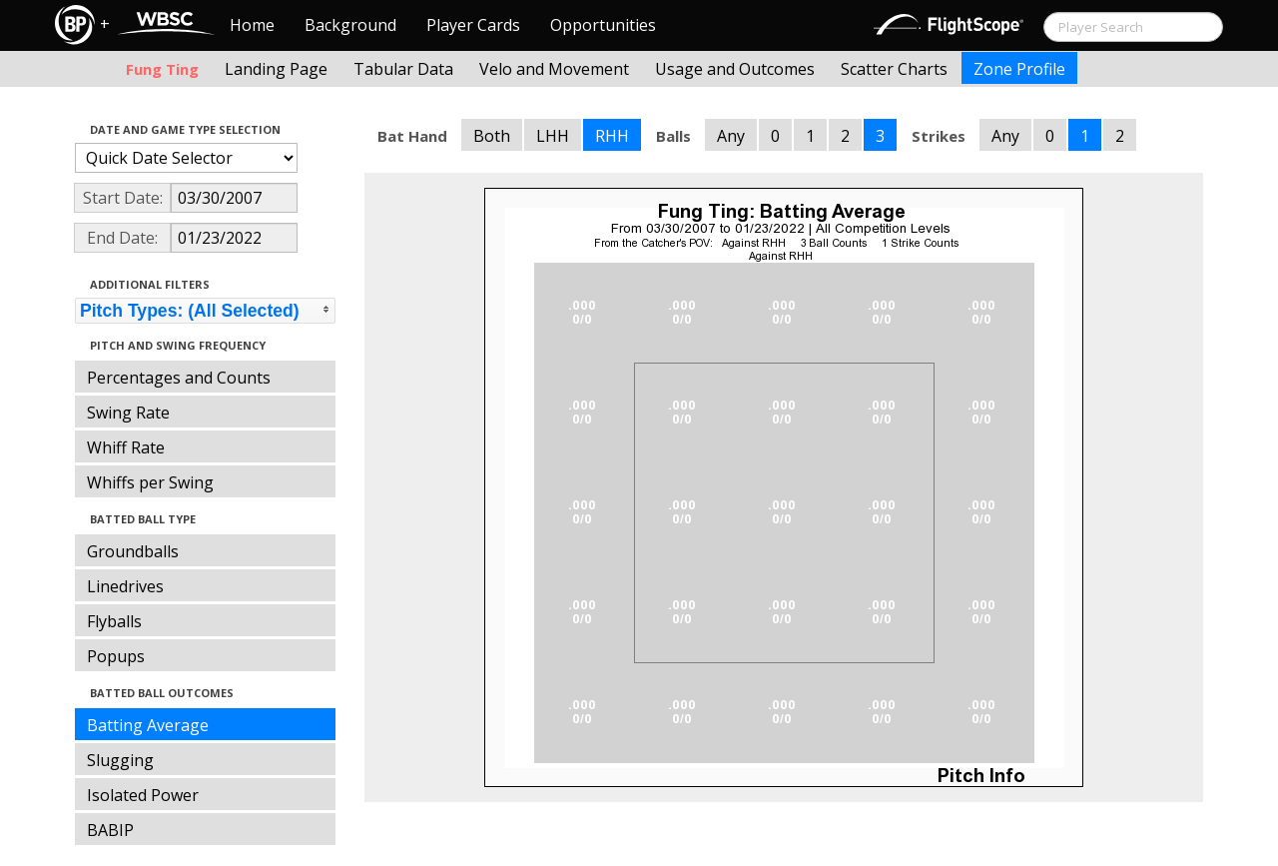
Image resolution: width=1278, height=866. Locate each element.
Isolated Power (143, 795)
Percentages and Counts (179, 378)
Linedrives (125, 586)
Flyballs (114, 621)
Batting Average (148, 725)
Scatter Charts (894, 69)
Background (350, 25)
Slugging (120, 760)
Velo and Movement (554, 69)
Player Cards (473, 25)
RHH (612, 136)
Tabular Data (403, 69)
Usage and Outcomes (735, 69)
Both (491, 136)
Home (252, 25)
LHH (552, 136)
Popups (116, 656)
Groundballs (133, 551)
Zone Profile (1019, 69)
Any (731, 136)
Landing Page (276, 69)
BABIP (110, 830)
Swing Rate (128, 413)
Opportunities (603, 25)
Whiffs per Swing (150, 482)
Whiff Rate (126, 447)
